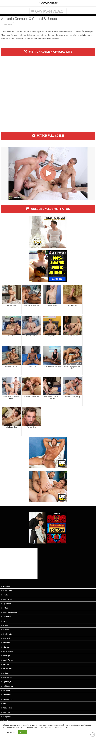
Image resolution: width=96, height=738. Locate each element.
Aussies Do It (6, 590)
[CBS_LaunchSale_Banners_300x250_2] (48, 528)
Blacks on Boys (7, 599)
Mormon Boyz (6, 708)
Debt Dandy (5, 638)
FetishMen (5, 647)
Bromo (4, 621)
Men (3, 703)
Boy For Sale (6, 604)
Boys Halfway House (9, 612)
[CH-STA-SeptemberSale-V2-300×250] (48, 266)
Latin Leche (6, 695)
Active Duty (5, 586)
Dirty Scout (5, 643)
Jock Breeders (7, 686)
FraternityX (5, 656)
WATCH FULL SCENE (48, 135)
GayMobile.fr (48, 3)
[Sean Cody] (48, 452)
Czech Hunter (6, 634)
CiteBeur (5, 630)
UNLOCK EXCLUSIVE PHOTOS (48, 209)
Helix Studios (6, 677)
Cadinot (4, 625)
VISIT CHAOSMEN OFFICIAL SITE (48, 51)
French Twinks (7, 660)
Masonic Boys (6, 699)
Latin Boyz (5, 690)
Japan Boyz (6, 682)
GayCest (4, 673)
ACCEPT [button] (23, 732)
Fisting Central (7, 651)
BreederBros (6, 616)
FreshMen (5, 664)
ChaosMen (7, 24)
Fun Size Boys (6, 669)
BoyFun (4, 608)
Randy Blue (5, 716)
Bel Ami (4, 595)
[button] (48, 11)
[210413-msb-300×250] (48, 231)
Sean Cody (5, 712)
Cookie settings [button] (10, 732)
